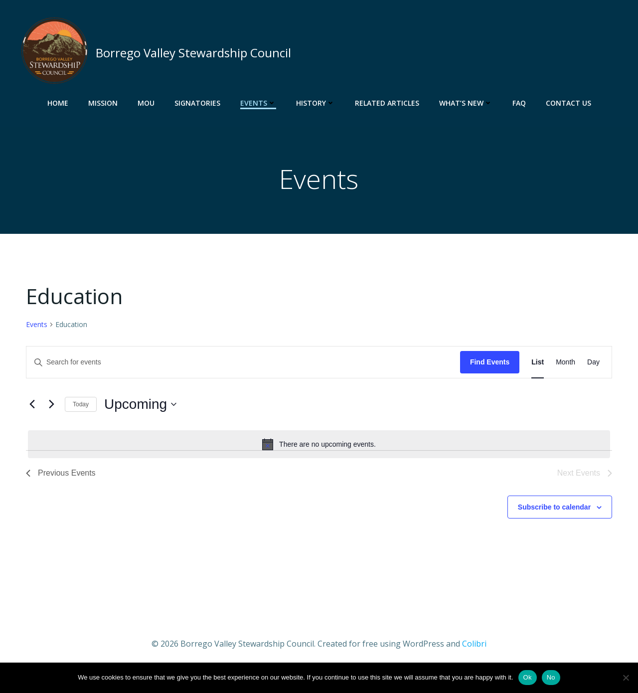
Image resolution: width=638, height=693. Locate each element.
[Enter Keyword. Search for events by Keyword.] (243, 364)
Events (258, 102)
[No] (626, 678)
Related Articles (387, 102)
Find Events (489, 364)
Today (81, 406)
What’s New (465, 102)
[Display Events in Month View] (565, 364)
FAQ (519, 102)
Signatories (197, 102)
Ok (527, 677)
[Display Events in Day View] (593, 364)
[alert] (319, 446)
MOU (146, 102)
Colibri (474, 645)
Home (57, 102)
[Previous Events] (32, 407)
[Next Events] (51, 407)
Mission (103, 102)
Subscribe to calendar (554, 509)
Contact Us (568, 102)
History (315, 102)
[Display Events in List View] (537, 364)
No (551, 677)
